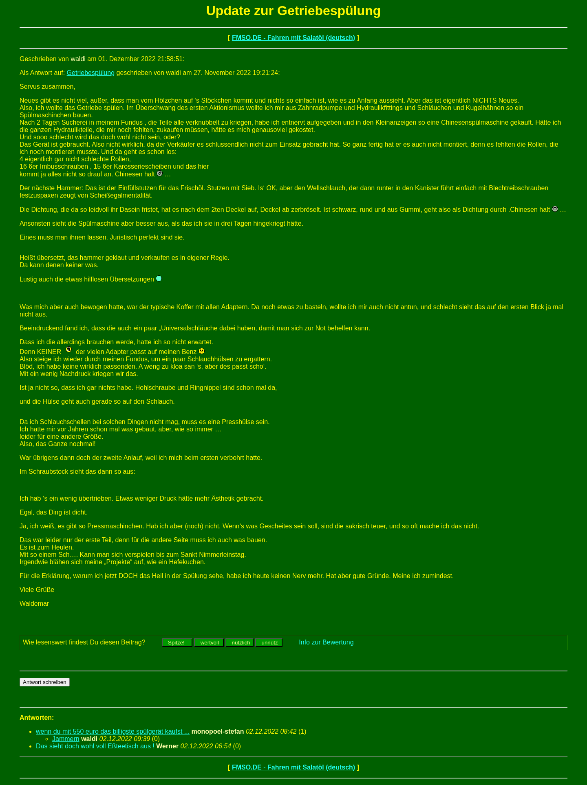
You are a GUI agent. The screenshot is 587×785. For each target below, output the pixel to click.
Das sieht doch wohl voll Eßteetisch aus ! (95, 746)
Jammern (65, 738)
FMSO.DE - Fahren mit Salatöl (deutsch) (293, 37)
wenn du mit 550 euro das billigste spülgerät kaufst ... (113, 731)
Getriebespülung (91, 72)
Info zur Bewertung (326, 642)
